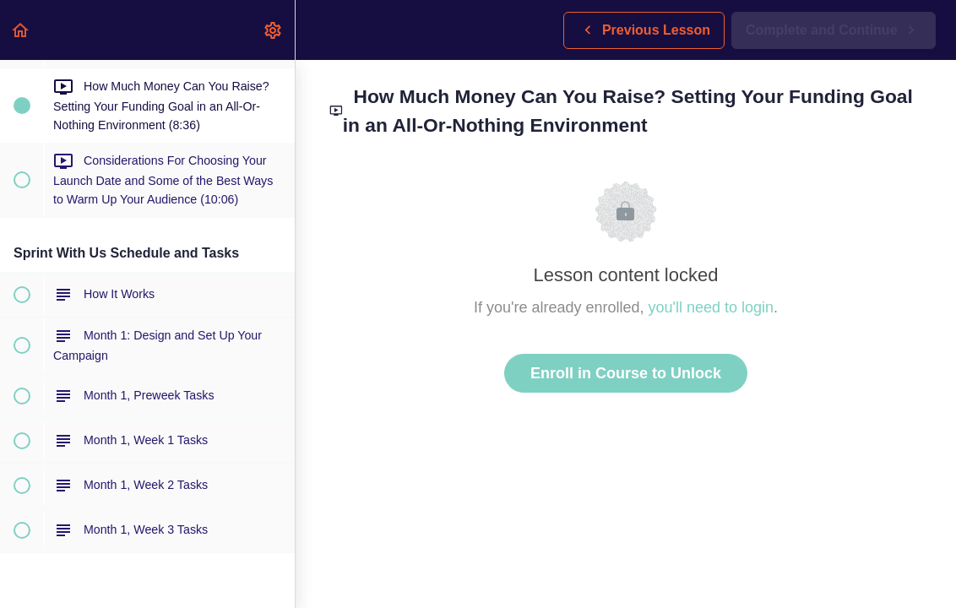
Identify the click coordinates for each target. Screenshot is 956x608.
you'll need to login (711, 307)
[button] (21, 30)
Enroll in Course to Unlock (625, 373)
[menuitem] (274, 30)
